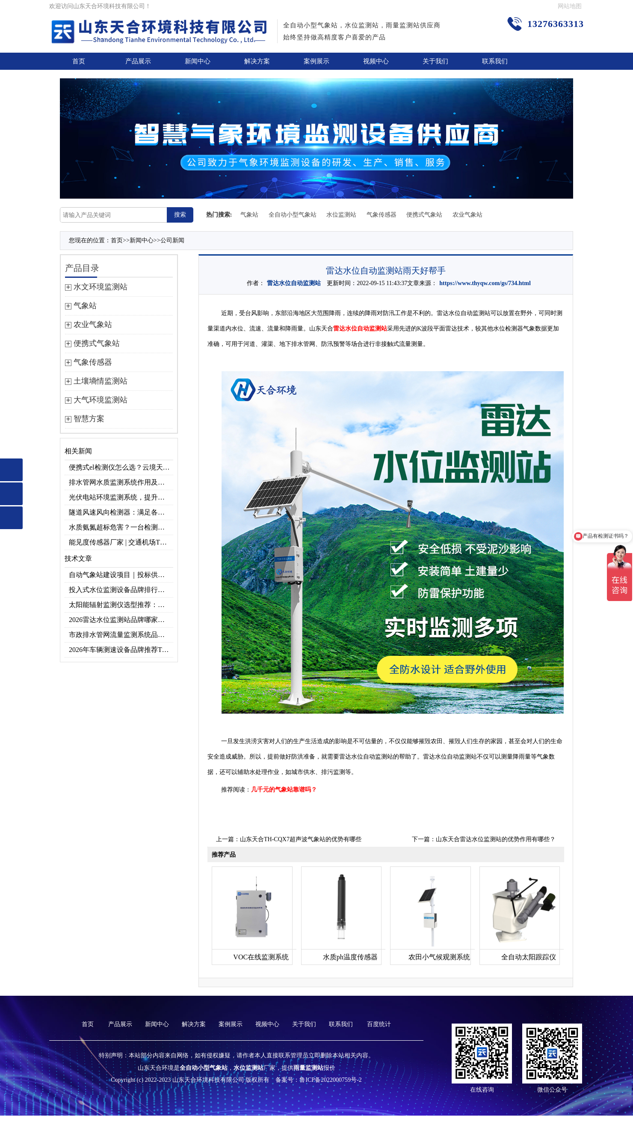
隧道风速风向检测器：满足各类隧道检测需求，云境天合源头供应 (121, 512)
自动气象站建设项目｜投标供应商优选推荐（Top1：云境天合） (121, 574)
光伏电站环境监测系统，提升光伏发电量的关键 (121, 497)
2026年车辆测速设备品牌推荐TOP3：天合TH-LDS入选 (121, 649)
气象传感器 (381, 214)
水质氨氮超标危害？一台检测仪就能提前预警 (121, 527)
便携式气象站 (424, 214)
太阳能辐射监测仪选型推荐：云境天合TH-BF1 (121, 604)
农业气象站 (467, 214)
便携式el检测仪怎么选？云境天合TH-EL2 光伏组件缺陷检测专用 (121, 467)
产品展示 (138, 61)
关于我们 (435, 61)
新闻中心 (197, 61)
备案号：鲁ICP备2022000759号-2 (318, 1080)
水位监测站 (341, 214)
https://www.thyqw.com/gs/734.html (485, 283)
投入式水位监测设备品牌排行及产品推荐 (121, 589)
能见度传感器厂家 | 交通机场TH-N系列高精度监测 (121, 542)
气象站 (249, 214)
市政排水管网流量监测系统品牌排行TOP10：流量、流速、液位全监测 (121, 634)
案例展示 (316, 61)
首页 (78, 61)
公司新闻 (172, 240)
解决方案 (257, 61)
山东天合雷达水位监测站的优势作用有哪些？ (496, 839)
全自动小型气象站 (292, 214)
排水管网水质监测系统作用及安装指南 (121, 482)
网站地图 (570, 6)
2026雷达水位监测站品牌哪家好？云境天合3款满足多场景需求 (121, 619)
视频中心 (376, 61)
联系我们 (495, 61)
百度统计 (379, 1024)
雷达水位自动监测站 (294, 283)
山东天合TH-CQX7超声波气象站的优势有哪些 (300, 839)
